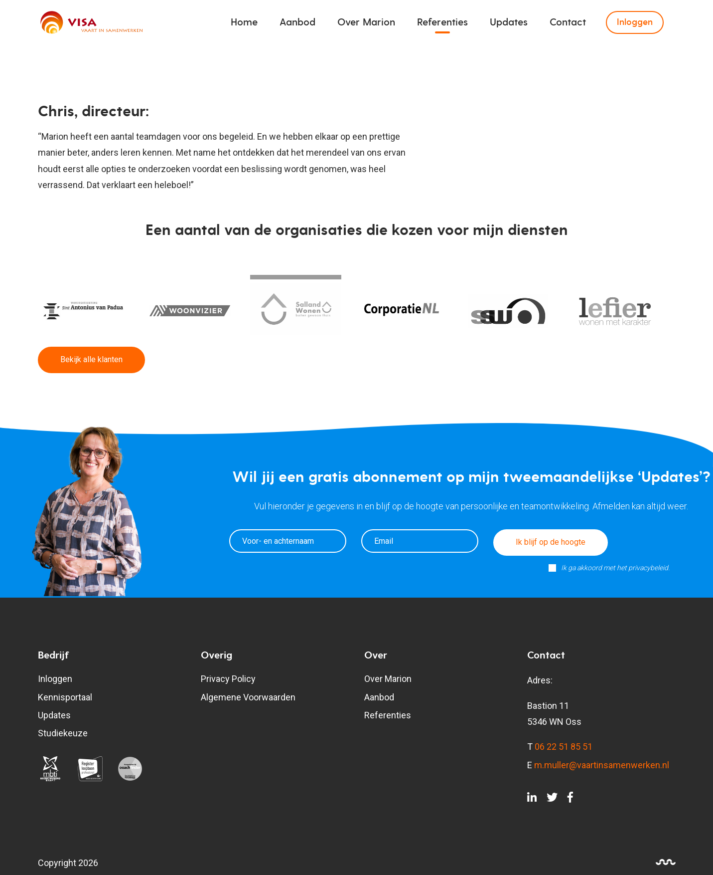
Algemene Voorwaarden (248, 697)
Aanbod (297, 22)
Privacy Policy (228, 678)
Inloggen (635, 22)
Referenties (442, 22)
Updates (509, 22)
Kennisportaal (65, 697)
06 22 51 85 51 (563, 746)
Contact (568, 22)
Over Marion (366, 22)
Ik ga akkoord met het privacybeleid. (615, 568)
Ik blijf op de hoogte (550, 542)
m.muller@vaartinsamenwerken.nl (601, 765)
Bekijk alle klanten (91, 359)
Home (244, 22)
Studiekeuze (63, 733)
